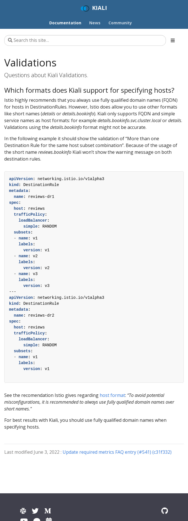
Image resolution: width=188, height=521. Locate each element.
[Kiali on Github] (164, 510)
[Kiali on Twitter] (35, 510)
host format (112, 395)
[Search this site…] (85, 40)
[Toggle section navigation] (172, 40)
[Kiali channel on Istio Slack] (23, 510)
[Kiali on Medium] (47, 510)
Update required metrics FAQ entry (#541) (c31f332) (117, 452)
